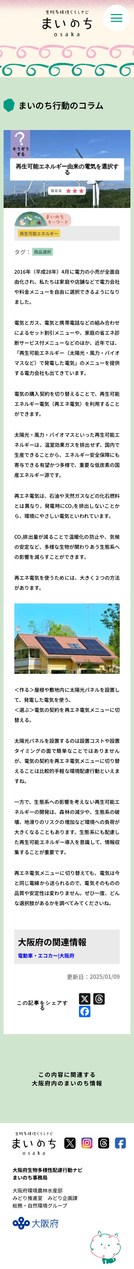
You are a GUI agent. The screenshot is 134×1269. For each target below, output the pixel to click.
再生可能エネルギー (39, 233)
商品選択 (42, 252)
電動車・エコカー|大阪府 (46, 955)
